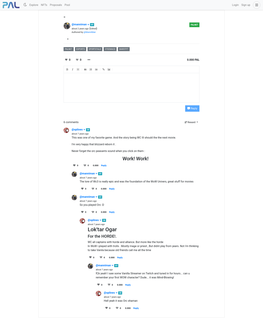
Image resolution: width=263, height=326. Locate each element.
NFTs (44, 5)
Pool (67, 5)
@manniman (80, 24)
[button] (256, 5)
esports (80, 49)
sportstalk (95, 49)
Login (235, 5)
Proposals (56, 5)
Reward (190, 122)
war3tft (123, 49)
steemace (110, 49)
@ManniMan (90, 32)
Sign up (245, 5)
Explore (33, 5)
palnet (194, 25)
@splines (78, 129)
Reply (192, 108)
